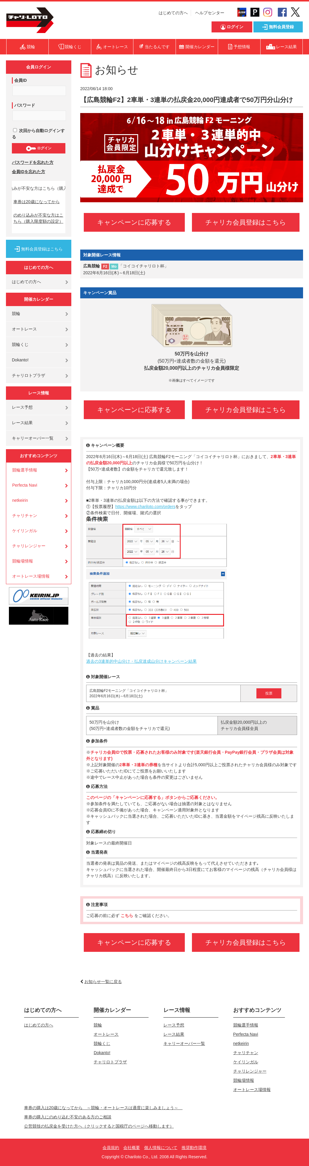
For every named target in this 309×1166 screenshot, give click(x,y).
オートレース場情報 (31, 576)
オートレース (24, 329)
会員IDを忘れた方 (28, 171)
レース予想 (22, 407)
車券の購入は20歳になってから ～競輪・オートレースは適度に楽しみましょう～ (103, 1107)
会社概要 (131, 1147)
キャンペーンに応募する (134, 222)
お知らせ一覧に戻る (103, 981)
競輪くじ (20, 344)
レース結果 (22, 422)
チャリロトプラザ (28, 375)
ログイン (38, 148)
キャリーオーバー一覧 (32, 438)
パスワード (24, 105)
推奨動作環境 (194, 1147)
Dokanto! (20, 360)
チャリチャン (24, 515)
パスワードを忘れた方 (32, 162)
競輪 (16, 313)
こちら (127, 915)
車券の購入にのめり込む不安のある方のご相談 (67, 1117)
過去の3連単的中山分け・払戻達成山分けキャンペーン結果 (141, 661)
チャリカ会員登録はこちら (245, 222)
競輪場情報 (22, 561)
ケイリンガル (24, 530)
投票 (268, 693)
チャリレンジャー (28, 545)
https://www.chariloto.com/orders (145, 506)
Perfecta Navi (24, 485)
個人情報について (160, 1147)
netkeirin (20, 500)
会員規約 (111, 1147)
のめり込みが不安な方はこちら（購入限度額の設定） (38, 218)
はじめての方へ (173, 12)
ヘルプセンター (209, 12)
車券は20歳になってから (36, 201)
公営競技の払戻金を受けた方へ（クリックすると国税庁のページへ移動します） (99, 1126)
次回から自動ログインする (38, 133)
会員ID (20, 80)
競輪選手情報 (24, 470)
